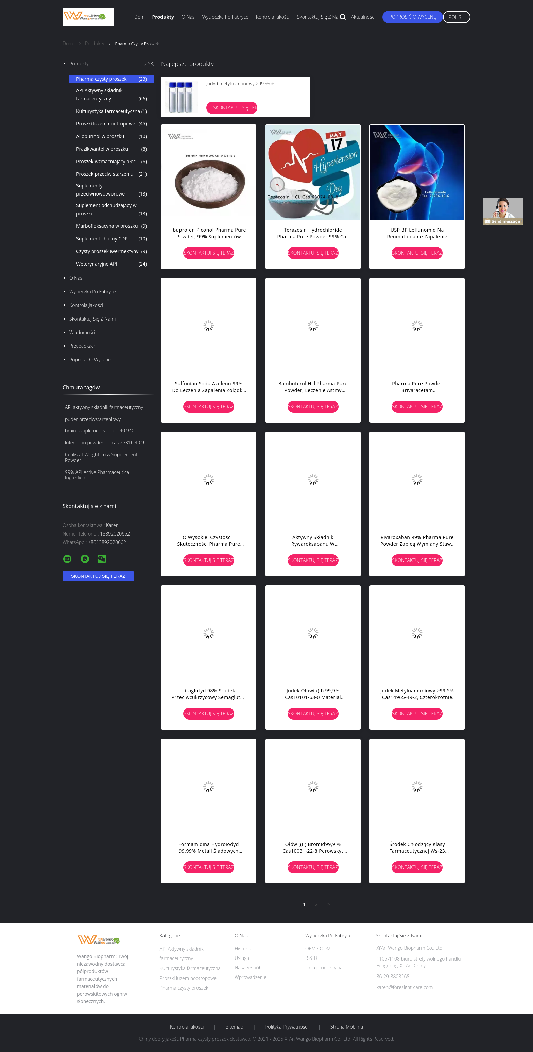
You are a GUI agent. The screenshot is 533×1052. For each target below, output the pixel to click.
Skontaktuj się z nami (320, 17)
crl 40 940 (124, 430)
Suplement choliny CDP (111, 239)
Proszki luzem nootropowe (111, 124)
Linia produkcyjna (324, 967)
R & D (311, 958)
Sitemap (234, 1026)
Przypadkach (83, 346)
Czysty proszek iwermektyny (111, 251)
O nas (188, 17)
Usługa (242, 958)
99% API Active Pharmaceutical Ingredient (97, 475)
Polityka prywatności (286, 1026)
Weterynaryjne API (111, 264)
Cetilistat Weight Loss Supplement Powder (101, 457)
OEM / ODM (318, 948)
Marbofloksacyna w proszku (111, 226)
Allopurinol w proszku (111, 136)
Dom (139, 17)
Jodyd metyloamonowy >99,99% (240, 83)
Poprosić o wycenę (412, 17)
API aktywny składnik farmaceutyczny (104, 407)
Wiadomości (82, 332)
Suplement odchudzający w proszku (111, 210)
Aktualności (363, 17)
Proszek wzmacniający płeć (111, 161)
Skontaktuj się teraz (235, 107)
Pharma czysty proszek (111, 79)
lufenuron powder (84, 442)
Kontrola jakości (273, 17)
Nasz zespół (247, 967)
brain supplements (85, 430)
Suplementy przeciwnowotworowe (111, 190)
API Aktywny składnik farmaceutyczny (111, 95)
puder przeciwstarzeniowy (93, 419)
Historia (243, 948)
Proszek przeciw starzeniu (111, 174)
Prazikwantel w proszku (111, 149)
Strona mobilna (346, 1026)
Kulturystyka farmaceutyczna (111, 111)
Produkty (163, 17)
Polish (457, 17)
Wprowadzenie (250, 977)
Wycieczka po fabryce (225, 17)
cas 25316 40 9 (128, 442)
